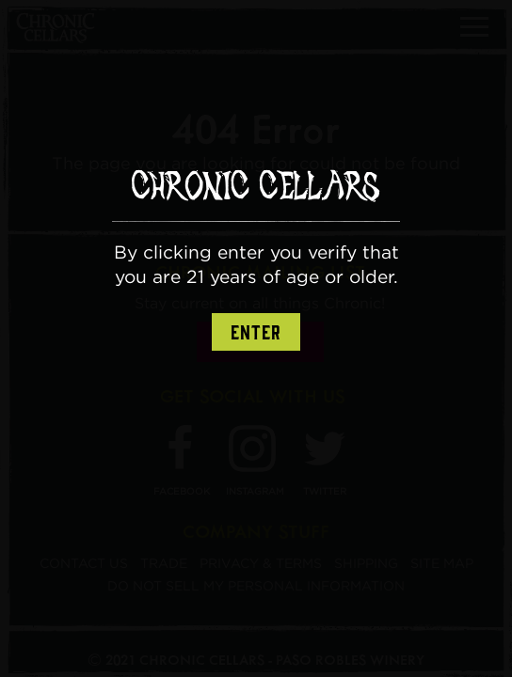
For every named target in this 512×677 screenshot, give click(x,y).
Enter (256, 332)
